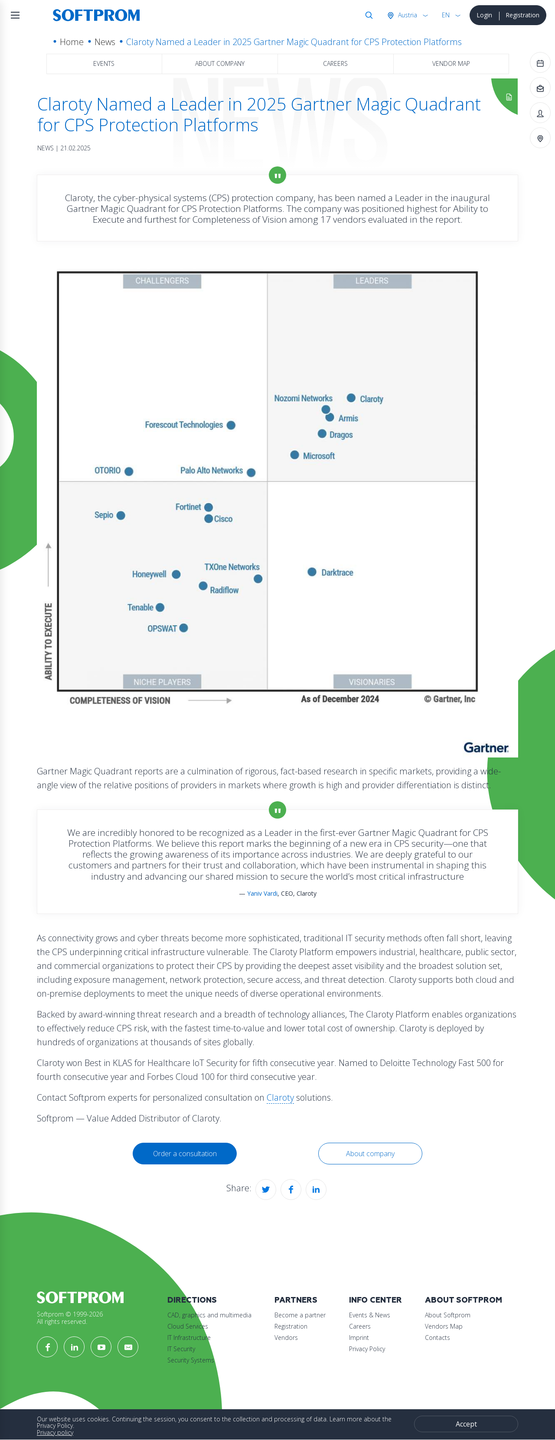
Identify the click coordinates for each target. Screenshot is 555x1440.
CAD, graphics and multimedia (209, 1315)
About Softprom (463, 1300)
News (105, 42)
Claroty (280, 1097)
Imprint (359, 1337)
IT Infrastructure (189, 1337)
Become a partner (300, 1315)
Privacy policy (55, 1432)
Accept (466, 1424)
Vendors (286, 1337)
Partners (295, 1300)
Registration (522, 15)
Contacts (437, 1337)
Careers (335, 63)
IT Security (181, 1349)
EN (446, 15)
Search (367, 15)
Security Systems (190, 1360)
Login (484, 15)
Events (103, 63)
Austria (406, 15)
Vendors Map (444, 1326)
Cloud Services (187, 1326)
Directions (192, 1300)
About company (220, 63)
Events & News (369, 1315)
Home (72, 42)
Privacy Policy (367, 1349)
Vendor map (451, 63)
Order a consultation (185, 1153)
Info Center (375, 1300)
